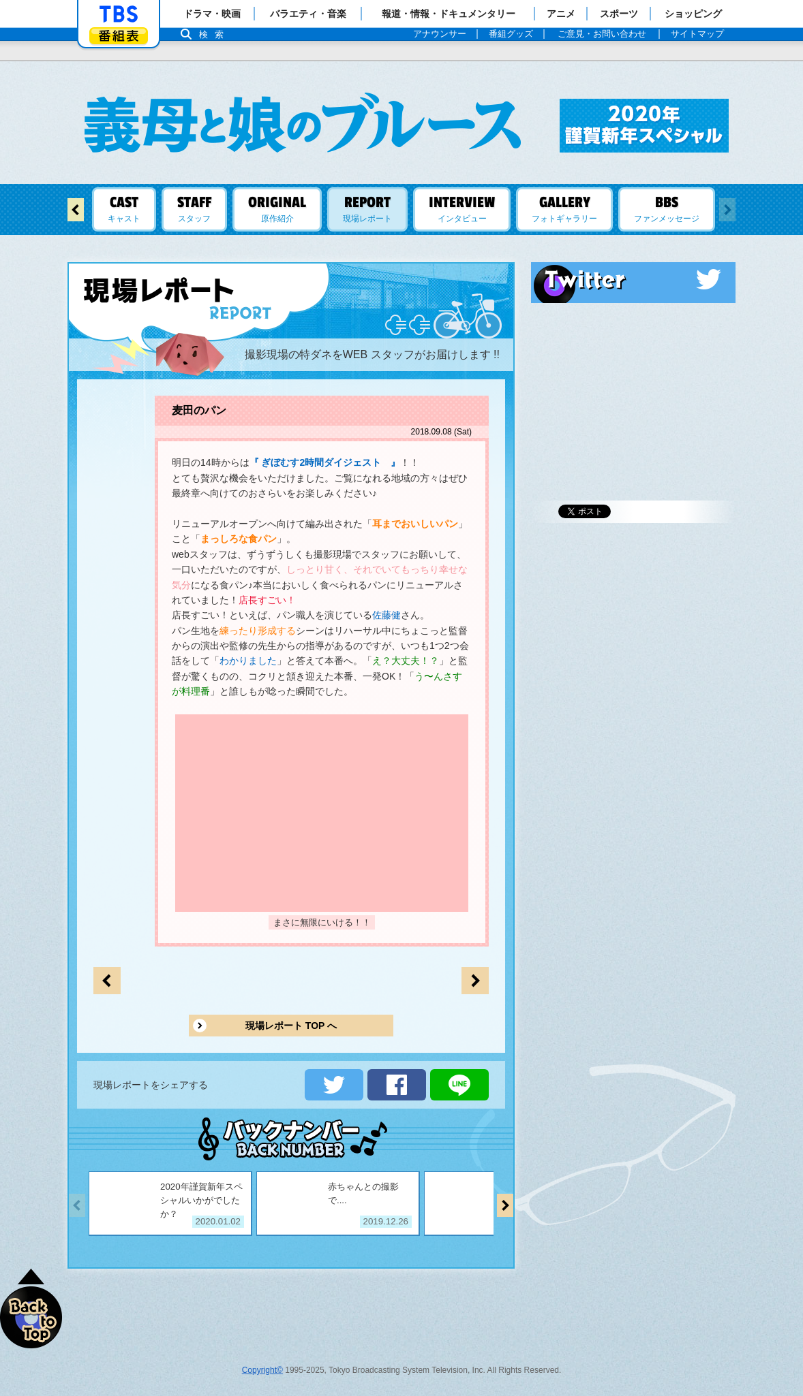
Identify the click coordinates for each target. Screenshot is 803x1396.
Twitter (633, 279)
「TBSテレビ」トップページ (118, 14)
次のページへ (107, 980)
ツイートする (334, 1084)
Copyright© (262, 1370)
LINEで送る (459, 1084)
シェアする (396, 1084)
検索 (214, 34)
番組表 (118, 35)
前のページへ (475, 980)
